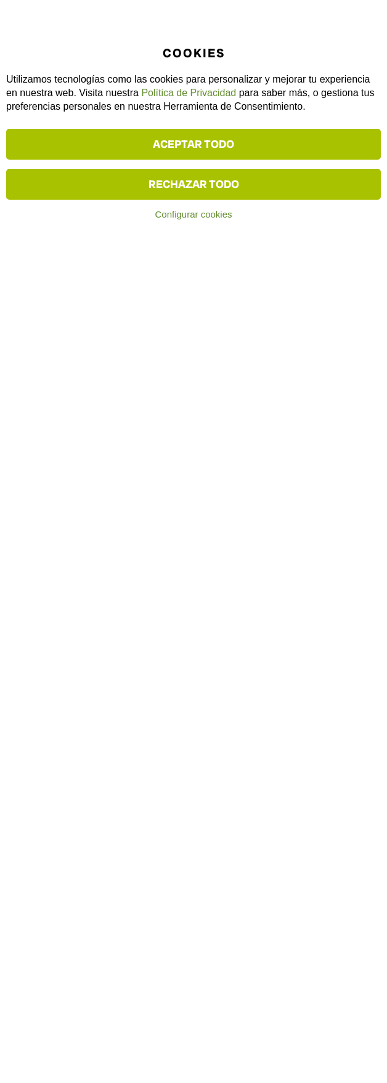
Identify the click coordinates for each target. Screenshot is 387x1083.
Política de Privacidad (188, 93)
